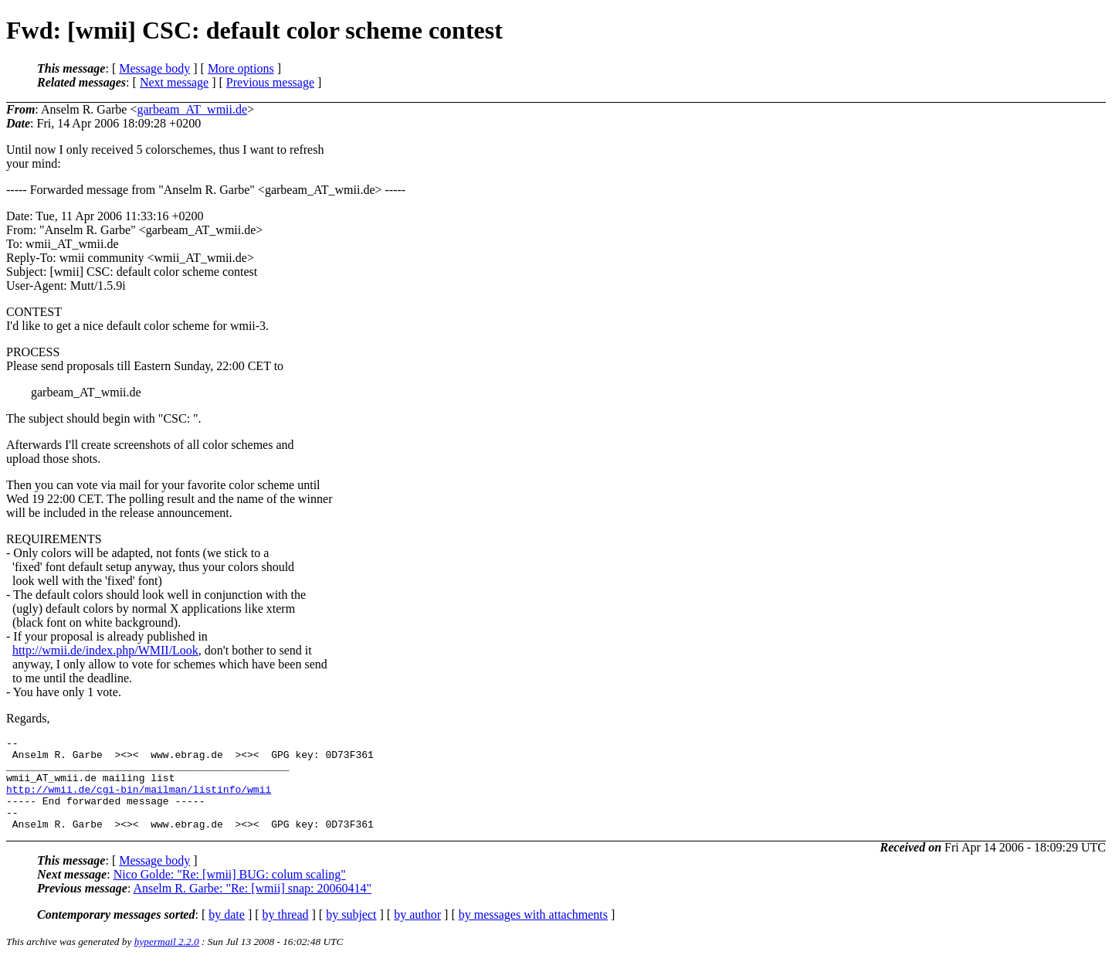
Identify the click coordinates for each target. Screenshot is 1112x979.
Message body (154, 68)
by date (226, 933)
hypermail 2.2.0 (166, 960)
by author (417, 933)
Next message (174, 82)
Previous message (270, 82)
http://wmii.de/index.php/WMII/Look (105, 650)
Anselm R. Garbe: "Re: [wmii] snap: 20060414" (252, 906)
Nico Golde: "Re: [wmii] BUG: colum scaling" (230, 892)
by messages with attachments (533, 933)
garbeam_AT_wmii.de (192, 109)
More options (241, 68)
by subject (351, 933)
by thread (286, 933)
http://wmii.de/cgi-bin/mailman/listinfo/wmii (138, 800)
